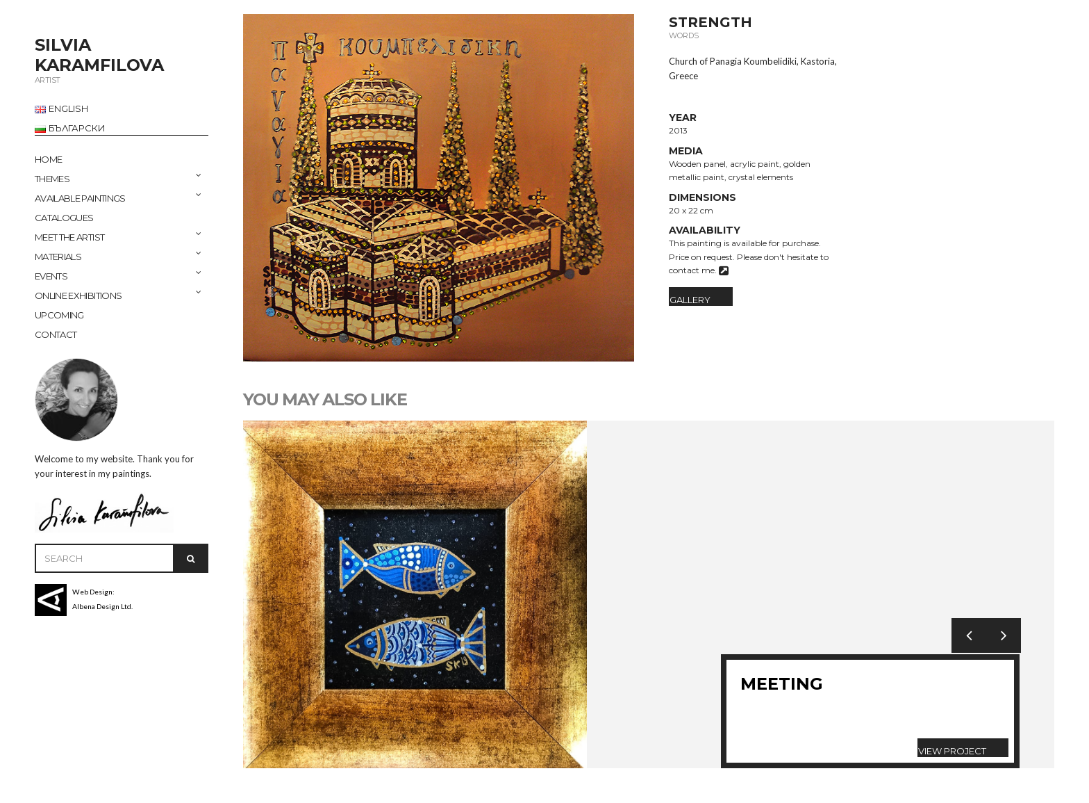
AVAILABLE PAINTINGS (80, 198)
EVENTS (51, 276)
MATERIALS (58, 256)
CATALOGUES (64, 217)
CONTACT (55, 334)
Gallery (690, 299)
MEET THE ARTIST (69, 237)
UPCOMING (59, 315)
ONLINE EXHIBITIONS (78, 295)
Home (48, 159)
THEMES (52, 178)
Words (684, 35)
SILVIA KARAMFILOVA (99, 55)
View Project (952, 750)
